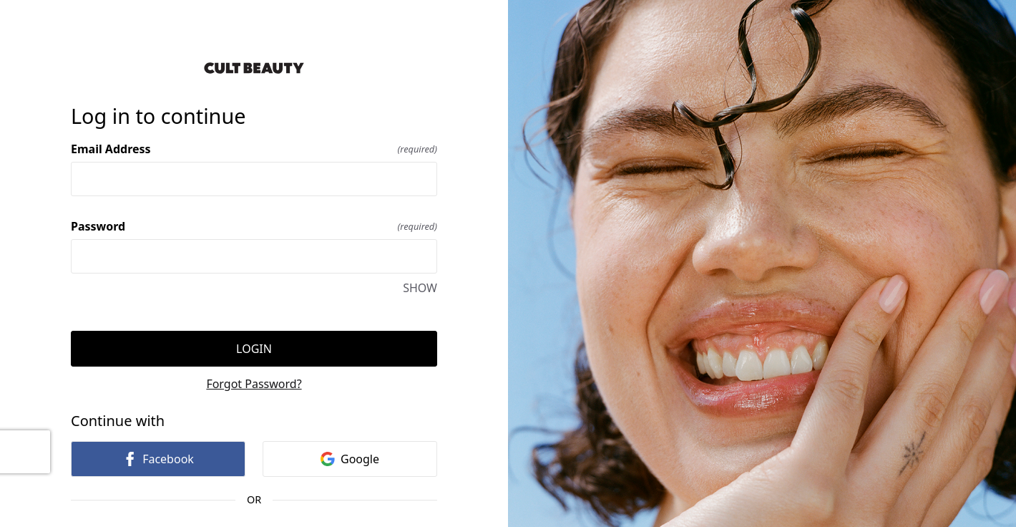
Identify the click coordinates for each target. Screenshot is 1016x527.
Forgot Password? (253, 384)
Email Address (254, 149)
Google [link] (350, 459)
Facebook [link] (158, 459)
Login (254, 349)
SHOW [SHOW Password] (420, 288)
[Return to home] (254, 68)
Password (254, 226)
